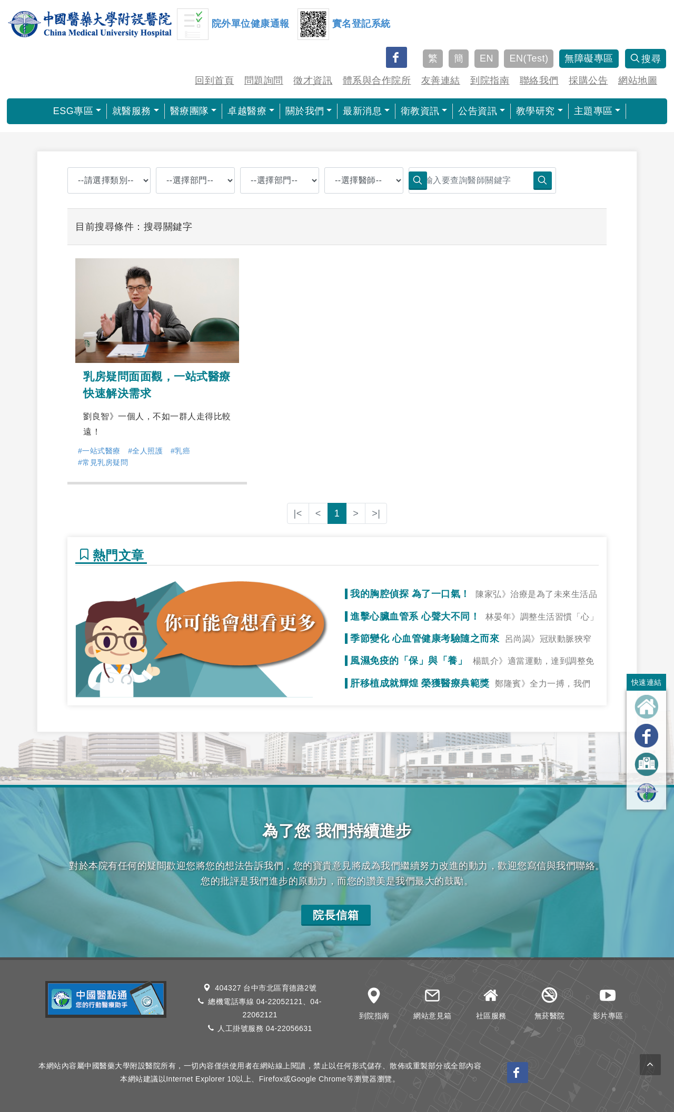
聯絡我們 (539, 80)
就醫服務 (131, 111)
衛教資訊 (420, 111)
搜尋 (645, 59)
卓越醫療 (246, 111)
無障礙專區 (588, 58)
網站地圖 (637, 80)
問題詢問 (263, 80)
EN (486, 58)
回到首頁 (214, 80)
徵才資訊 (312, 80)
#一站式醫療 (99, 451)
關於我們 (304, 111)
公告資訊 (477, 111)
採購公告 (588, 80)
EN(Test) (528, 58)
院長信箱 (336, 915)
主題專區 (593, 111)
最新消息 (362, 111)
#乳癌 (180, 451)
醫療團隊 (189, 111)
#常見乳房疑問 (103, 462)
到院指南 (489, 80)
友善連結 (440, 80)
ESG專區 (73, 111)
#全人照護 (145, 451)
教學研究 (535, 111)
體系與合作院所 (377, 80)
